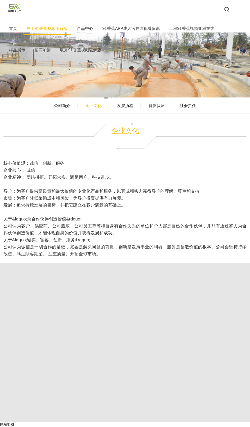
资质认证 (156, 105)
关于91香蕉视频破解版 (47, 28)
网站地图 (7, 424)
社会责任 (188, 105)
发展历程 (125, 105)
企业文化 (93, 105)
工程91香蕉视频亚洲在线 (191, 28)
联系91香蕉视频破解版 (80, 50)
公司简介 (62, 105)
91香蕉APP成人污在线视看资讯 (131, 28)
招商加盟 (43, 50)
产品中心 (85, 28)
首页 (13, 28)
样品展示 (17, 50)
